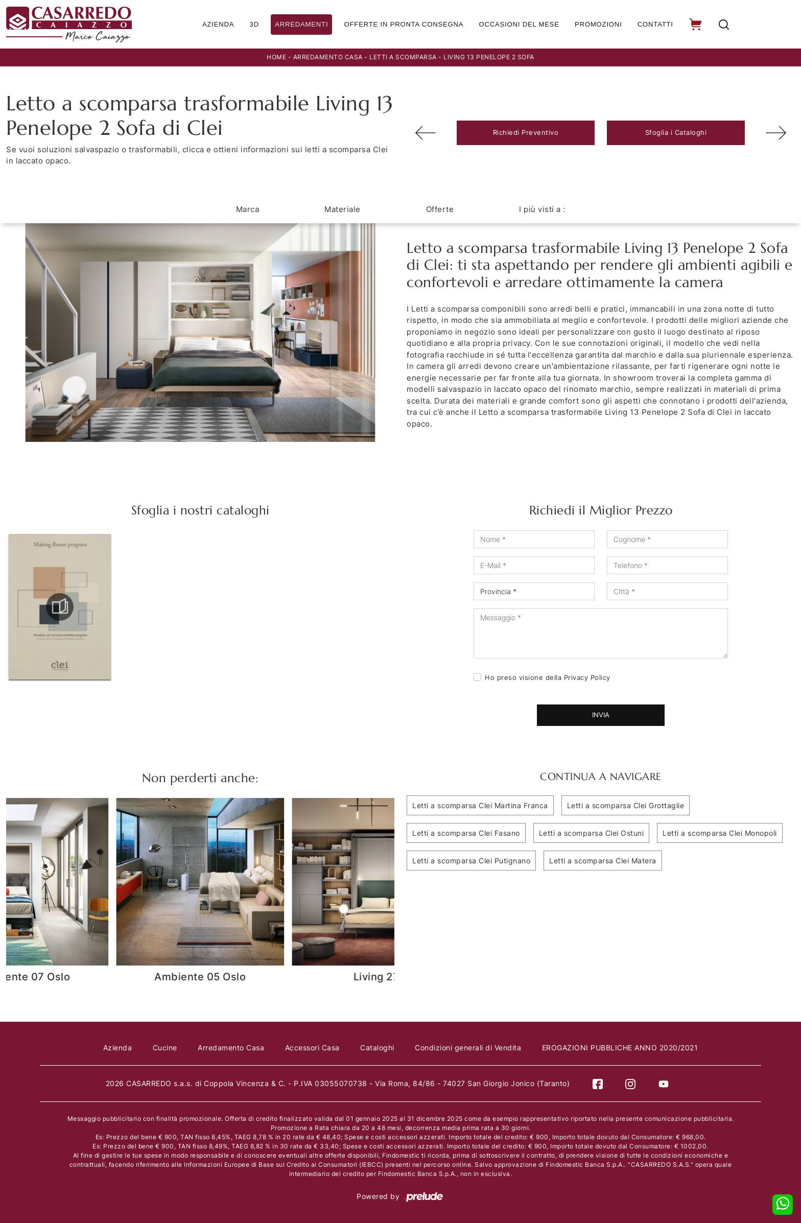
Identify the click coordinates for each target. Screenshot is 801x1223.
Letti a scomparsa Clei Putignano (471, 860)
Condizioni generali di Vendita (472, 1047)
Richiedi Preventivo (526, 132)
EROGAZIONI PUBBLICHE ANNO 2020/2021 (626, 1047)
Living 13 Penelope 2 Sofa (488, 57)
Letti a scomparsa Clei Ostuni (591, 832)
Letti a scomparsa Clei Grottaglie (626, 805)
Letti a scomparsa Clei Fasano (466, 832)
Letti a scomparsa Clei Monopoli (720, 832)
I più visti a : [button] (542, 209)
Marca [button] (248, 209)
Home (276, 57)
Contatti (654, 24)
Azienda (216, 24)
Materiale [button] (342, 209)
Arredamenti (301, 24)
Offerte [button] (440, 209)
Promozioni (596, 24)
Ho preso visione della (547, 677)
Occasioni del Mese (516, 24)
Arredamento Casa (328, 57)
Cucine (161, 1047)
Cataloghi (379, 1047)
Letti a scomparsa (403, 57)
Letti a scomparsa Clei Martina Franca (480, 805)
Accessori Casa (312, 1047)
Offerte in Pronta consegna (402, 24)
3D (253, 24)
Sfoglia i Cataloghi (676, 132)
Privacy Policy (587, 677)
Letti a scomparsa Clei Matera (602, 860)
